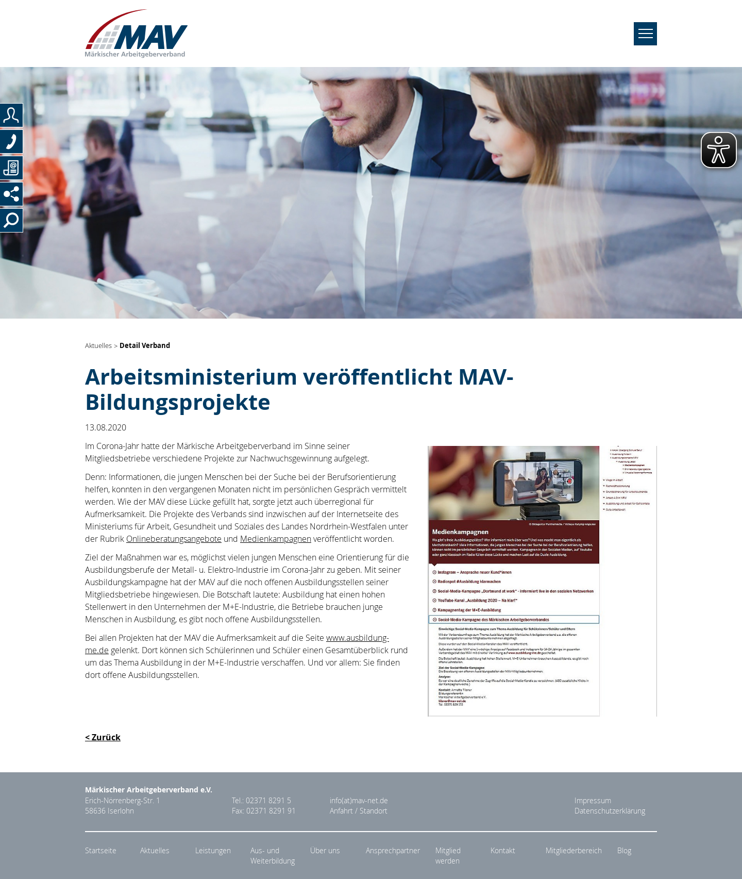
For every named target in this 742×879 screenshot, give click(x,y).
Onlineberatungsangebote (174, 538)
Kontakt (503, 850)
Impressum (593, 800)
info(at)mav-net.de (359, 800)
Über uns (325, 850)
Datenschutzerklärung (610, 811)
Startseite (100, 850)
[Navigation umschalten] (645, 33)
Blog (624, 850)
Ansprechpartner (393, 850)
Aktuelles (98, 346)
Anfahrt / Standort (358, 811)
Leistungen (213, 850)
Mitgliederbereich (574, 850)
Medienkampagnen (275, 538)
